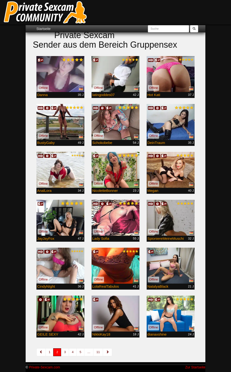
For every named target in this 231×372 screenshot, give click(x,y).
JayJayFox (45, 238)
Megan (152, 191)
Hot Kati (153, 95)
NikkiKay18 (101, 334)
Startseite (43, 29)
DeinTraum (156, 143)
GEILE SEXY (47, 334)
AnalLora (44, 191)
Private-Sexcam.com (44, 367)
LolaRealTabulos (105, 286)
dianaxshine (157, 334)
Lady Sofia (100, 238)
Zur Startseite (195, 367)
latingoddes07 (103, 95)
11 (98, 352)
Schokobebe (102, 143)
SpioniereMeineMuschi (165, 238)
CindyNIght (46, 286)
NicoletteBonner (105, 191)
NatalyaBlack (157, 286)
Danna (42, 95)
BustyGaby (46, 143)
